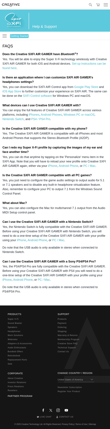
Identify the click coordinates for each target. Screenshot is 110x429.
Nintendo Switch (13, 119)
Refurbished (14, 356)
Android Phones (51, 114)
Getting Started (19, 36)
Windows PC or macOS (78, 114)
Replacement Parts (17, 360)
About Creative (15, 378)
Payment (62, 323)
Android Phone (68, 165)
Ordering (62, 327)
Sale (10, 364)
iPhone (52, 165)
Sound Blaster (15, 323)
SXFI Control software (37, 95)
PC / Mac (89, 165)
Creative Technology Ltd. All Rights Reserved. (41, 424)
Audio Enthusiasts (17, 347)
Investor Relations (17, 382)
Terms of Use (81, 424)
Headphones (14, 331)
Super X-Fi (13, 319)
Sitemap (92, 424)
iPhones (34, 114)
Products (62, 319)
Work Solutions (15, 335)
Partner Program (20, 396)
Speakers (12, 327)
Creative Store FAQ (68, 343)
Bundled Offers (15, 351)
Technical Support (67, 347)
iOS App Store (11, 91)
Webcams (13, 339)
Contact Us (63, 351)
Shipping (62, 331)
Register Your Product (69, 391)
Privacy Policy (68, 424)
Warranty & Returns (68, 335)
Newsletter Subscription (70, 387)
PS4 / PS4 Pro (40, 119)
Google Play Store (86, 87)
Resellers (12, 390)
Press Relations (16, 386)
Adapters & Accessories (20, 343)
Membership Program (69, 339)
